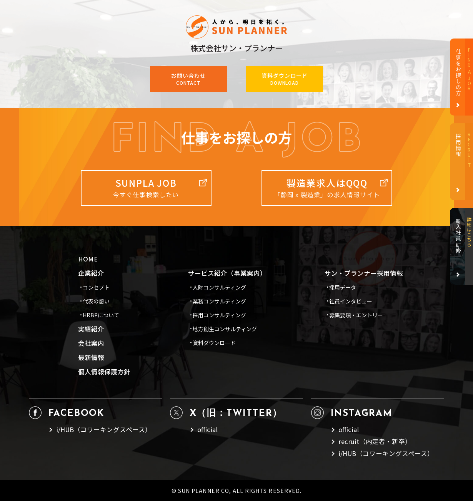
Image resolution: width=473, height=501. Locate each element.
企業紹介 (91, 273)
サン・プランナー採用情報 (364, 273)
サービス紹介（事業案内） (227, 273)
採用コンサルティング (219, 315)
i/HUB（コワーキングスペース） (104, 429)
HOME (88, 259)
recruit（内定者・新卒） (374, 441)
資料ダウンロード (214, 343)
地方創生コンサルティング (225, 329)
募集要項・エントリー (356, 315)
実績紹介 (91, 329)
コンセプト (96, 287)
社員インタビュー (350, 301)
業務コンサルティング (219, 301)
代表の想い (96, 301)
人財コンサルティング (219, 287)
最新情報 (91, 357)
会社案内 (91, 343)
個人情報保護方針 (104, 371)
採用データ (342, 287)
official (207, 429)
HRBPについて (101, 315)
